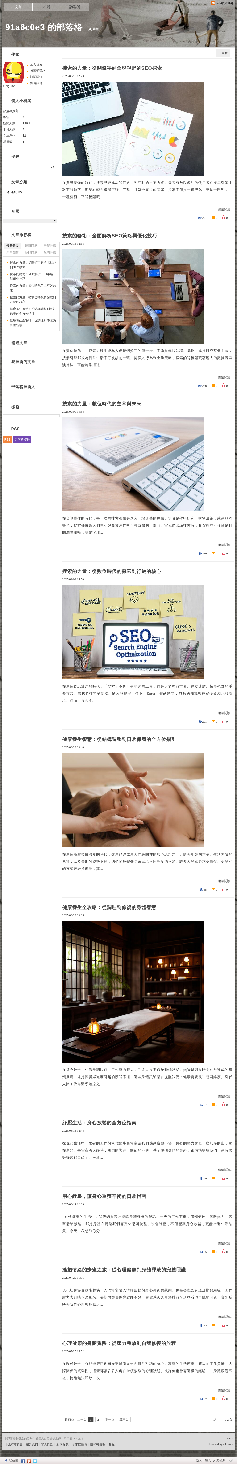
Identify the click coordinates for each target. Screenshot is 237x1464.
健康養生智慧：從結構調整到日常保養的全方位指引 (119, 739)
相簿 (46, 7)
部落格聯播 (22, 439)
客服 (111, 1444)
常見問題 (47, 1444)
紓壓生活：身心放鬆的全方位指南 (99, 1122)
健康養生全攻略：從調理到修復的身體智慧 (109, 907)
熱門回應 (31, 253)
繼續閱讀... (225, 209)
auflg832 (9, 86)
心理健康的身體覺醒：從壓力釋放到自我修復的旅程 (119, 1343)
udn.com (228, 1444)
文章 (18, 7)
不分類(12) (14, 192)
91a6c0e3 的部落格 (44, 27)
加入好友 (36, 64)
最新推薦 (50, 245)
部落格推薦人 (23, 387)
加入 (208, 1460)
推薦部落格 (38, 71)
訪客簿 (75, 7)
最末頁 (124, 1419)
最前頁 (69, 1419)
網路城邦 (219, 1460)
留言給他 (36, 83)
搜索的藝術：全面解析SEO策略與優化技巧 (109, 235)
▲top (229, 1438)
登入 (199, 1460)
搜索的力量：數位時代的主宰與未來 (101, 403)
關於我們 (32, 1444)
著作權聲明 (79, 1444)
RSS (7, 439)
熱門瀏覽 (12, 253)
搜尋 (53, 167)
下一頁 (109, 1419)
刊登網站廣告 (13, 1444)
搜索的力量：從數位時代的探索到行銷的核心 (111, 571)
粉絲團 (13, 1460)
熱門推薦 (50, 253)
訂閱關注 (36, 77)
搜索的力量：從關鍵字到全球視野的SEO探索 (112, 68)
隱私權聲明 (97, 1444)
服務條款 (62, 1444)
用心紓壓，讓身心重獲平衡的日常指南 (104, 1196)
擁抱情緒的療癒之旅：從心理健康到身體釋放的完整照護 (124, 1269)
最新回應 (31, 245)
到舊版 (94, 29)
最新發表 (12, 245)
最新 (224, 53)
